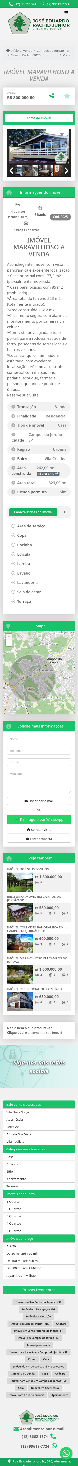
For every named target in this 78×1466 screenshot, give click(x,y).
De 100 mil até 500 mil (22, 1261)
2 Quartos (13, 1209)
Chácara (12, 1164)
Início (12, 50)
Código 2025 (31, 55)
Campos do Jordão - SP (53, 50)
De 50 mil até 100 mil (21, 1253)
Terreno (12, 1186)
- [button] (8, 643)
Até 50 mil (13, 1246)
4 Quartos (13, 1223)
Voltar (65, 55)
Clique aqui (15, 1032)
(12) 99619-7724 (57, 4)
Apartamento (16, 1179)
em (38, 1302)
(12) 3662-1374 (25, 4)
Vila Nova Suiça (17, 1112)
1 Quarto (13, 1201)
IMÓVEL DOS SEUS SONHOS (28, 869)
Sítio (9, 1171)
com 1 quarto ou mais (26, 1395)
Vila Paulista (15, 1141)
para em (38, 1352)
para (38, 1316)
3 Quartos (13, 1216)
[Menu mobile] (39, 23)
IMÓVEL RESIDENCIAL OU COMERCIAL (35, 989)
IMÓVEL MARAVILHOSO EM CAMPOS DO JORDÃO (37, 960)
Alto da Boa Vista (18, 1134)
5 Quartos (13, 1231)
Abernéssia (14, 1119)
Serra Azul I (14, 1127)
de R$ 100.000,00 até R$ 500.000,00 (38, 1366)
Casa (14, 55)
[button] (12, 147)
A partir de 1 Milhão (21, 1275)
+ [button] (8, 637)
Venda (27, 50)
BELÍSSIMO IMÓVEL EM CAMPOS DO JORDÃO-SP (34, 898)
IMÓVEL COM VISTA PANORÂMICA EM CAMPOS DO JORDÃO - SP (35, 929)
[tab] (20, 118)
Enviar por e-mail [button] (39, 801)
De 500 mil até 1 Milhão (23, 1268)
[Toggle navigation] (66, 13)
